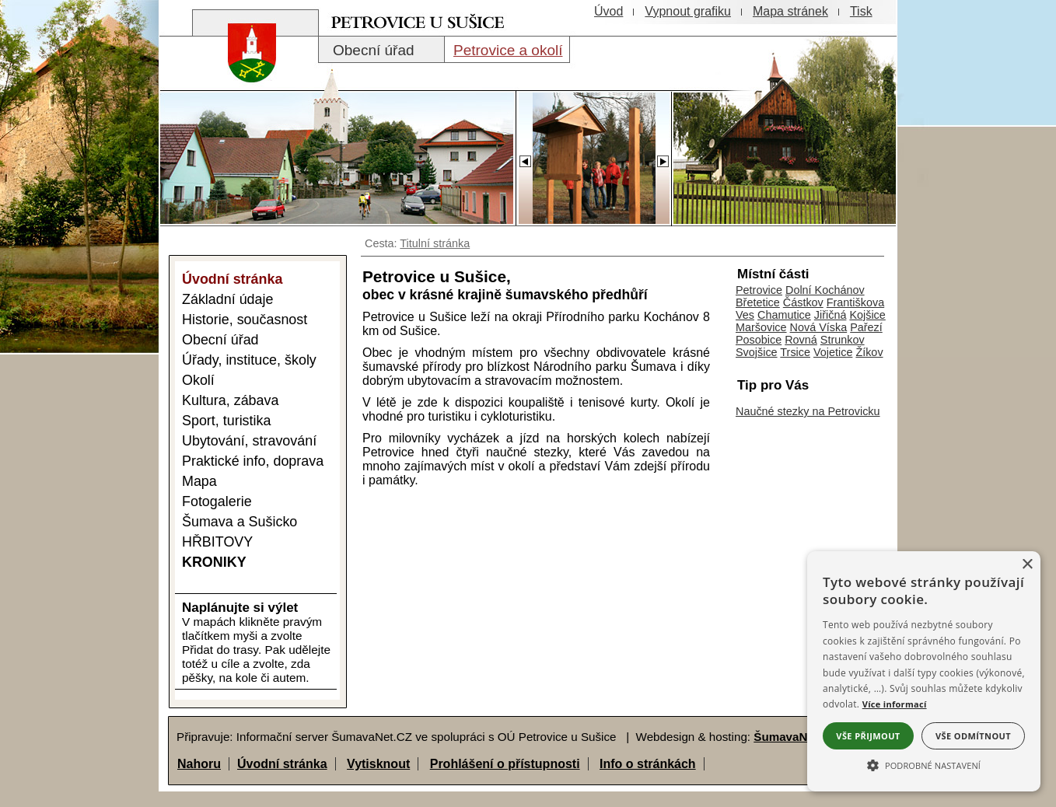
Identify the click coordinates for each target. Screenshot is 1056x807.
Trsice (795, 352)
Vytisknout (378, 763)
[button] (924, 764)
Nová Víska (819, 327)
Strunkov (842, 340)
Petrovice (759, 290)
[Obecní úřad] (381, 50)
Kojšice (867, 315)
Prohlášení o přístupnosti (505, 763)
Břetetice (758, 302)
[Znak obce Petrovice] (244, 73)
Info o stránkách (648, 763)
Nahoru (199, 763)
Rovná (801, 340)
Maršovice (761, 327)
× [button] (1027, 565)
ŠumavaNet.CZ (795, 736)
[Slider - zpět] (524, 157)
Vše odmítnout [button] (973, 736)
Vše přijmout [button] (868, 736)
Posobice (759, 340)
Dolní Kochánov (825, 290)
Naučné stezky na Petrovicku (808, 411)
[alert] (923, 671)
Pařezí (866, 327)
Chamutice (784, 315)
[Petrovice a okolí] (507, 50)
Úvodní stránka (282, 763)
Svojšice (757, 352)
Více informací (894, 704)
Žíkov (869, 352)
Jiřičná (830, 315)
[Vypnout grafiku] (688, 11)
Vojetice (832, 352)
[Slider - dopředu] (662, 157)
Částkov (803, 302)
